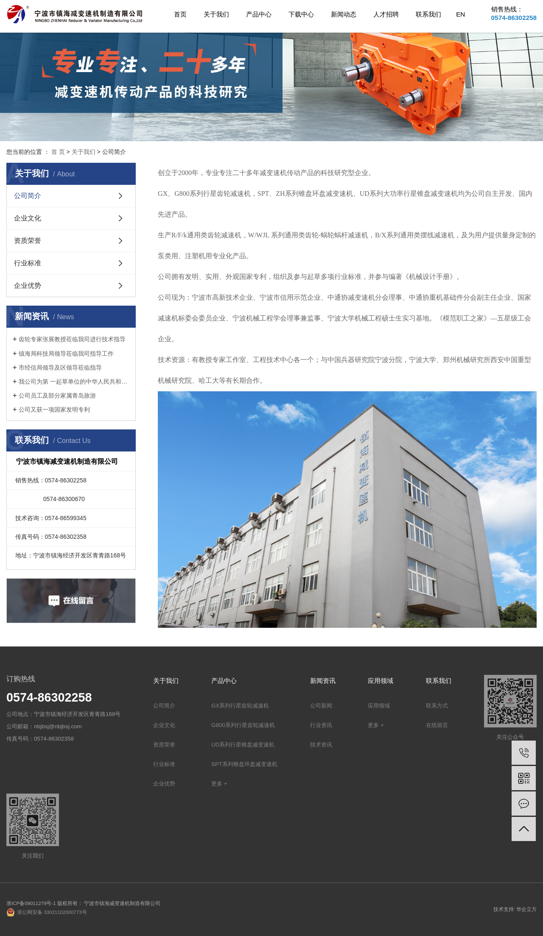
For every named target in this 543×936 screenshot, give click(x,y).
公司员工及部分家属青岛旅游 (57, 395)
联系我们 (428, 14)
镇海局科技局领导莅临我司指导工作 (66, 353)
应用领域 (379, 705)
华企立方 (526, 909)
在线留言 (437, 725)
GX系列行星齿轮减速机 (240, 705)
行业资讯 (321, 725)
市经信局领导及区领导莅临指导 (60, 367)
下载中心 (301, 14)
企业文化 (27, 218)
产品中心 (259, 14)
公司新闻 (321, 705)
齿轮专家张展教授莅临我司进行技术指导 (72, 339)
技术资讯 (321, 744)
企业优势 (27, 285)
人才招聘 (386, 14)
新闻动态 (343, 14)
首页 (180, 14)
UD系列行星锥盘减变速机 (242, 744)
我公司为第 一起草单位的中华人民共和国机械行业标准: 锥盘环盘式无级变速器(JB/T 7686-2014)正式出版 (74, 381)
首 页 (58, 151)
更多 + (219, 783)
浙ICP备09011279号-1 (31, 903)
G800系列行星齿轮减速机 (243, 725)
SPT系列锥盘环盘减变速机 (244, 764)
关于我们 (216, 14)
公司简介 (27, 195)
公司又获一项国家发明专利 (54, 409)
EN (460, 14)
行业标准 (27, 263)
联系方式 (437, 705)
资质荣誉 (27, 240)
